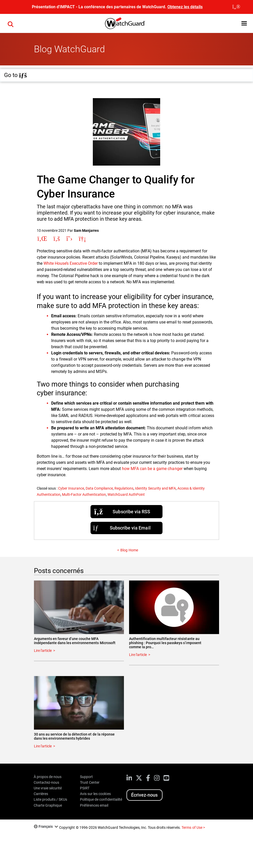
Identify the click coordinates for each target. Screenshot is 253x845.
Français (46, 826)
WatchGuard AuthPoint (126, 494)
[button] (244, 23)
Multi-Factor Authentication (84, 494)
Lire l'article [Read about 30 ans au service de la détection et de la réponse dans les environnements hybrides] (43, 746)
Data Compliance (99, 488)
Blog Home (129, 550)
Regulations (123, 488)
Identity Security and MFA (155, 488)
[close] (236, 7)
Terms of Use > (193, 827)
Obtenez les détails (185, 6)
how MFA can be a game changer (152, 468)
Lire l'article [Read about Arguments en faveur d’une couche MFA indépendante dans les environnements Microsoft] (43, 650)
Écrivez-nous (144, 795)
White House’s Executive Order (70, 263)
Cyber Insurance (71, 488)
